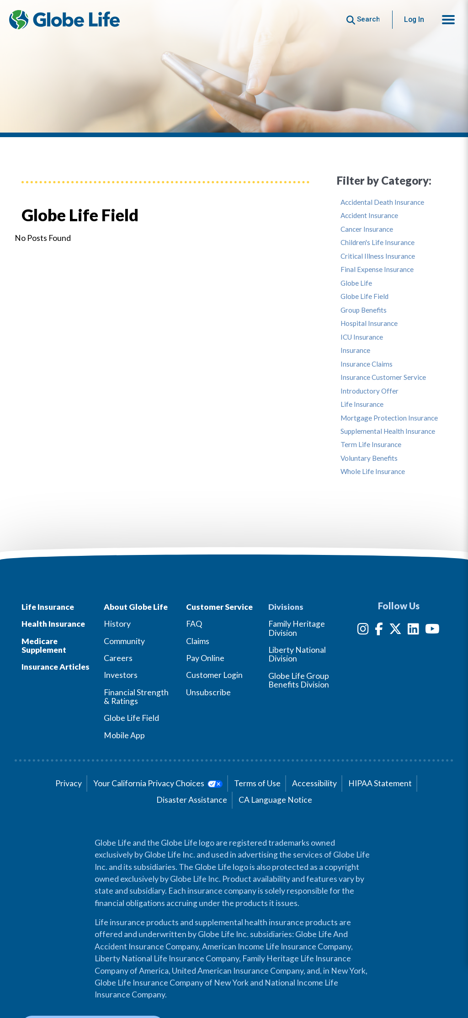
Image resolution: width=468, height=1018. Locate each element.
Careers (118, 658)
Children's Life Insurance (377, 242)
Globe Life (356, 283)
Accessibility (314, 783)
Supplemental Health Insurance (387, 431)
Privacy (68, 783)
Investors (121, 675)
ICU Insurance (361, 337)
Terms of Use (257, 783)
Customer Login (214, 675)
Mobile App (124, 735)
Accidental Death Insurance (382, 202)
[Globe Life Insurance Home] (64, 19)
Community (124, 641)
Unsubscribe (208, 692)
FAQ (194, 624)
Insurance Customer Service (383, 377)
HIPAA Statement (380, 783)
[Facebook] (379, 630)
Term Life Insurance (370, 444)
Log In (414, 19)
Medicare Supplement (43, 645)
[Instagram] (363, 630)
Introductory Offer (369, 391)
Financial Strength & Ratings (136, 697)
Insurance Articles (55, 667)
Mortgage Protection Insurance (389, 418)
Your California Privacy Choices (158, 783)
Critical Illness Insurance (377, 256)
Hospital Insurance (369, 323)
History (117, 624)
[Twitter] (395, 630)
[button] (448, 19)
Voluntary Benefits (369, 458)
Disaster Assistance (191, 800)
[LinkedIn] (413, 630)
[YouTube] (432, 630)
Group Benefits (363, 310)
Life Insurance (361, 404)
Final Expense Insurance (377, 269)
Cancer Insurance (366, 229)
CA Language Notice (275, 800)
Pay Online (205, 658)
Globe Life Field (364, 296)
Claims (197, 641)
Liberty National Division (297, 654)
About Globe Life (136, 607)
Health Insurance (53, 624)
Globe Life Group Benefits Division (298, 680)
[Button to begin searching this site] (363, 19)
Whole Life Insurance (372, 471)
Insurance (355, 350)
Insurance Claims (366, 364)
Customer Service (219, 607)
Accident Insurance (369, 215)
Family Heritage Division (296, 628)
